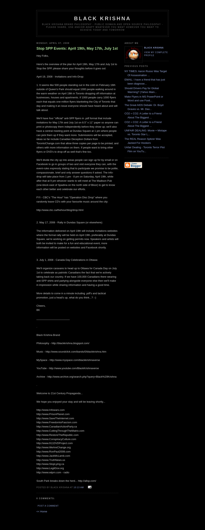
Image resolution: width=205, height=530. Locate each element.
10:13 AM (79, 487)
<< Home (41, 511)
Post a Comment (48, 506)
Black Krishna (102, 18)
